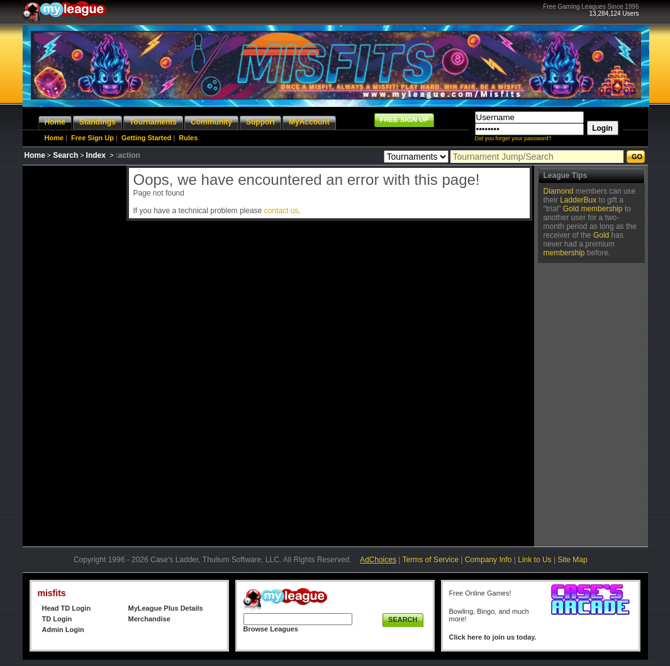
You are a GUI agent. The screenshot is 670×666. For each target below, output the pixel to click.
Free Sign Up (92, 138)
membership (601, 208)
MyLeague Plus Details (165, 608)
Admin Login (63, 629)
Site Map (572, 559)
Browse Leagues (270, 629)
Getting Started (146, 138)
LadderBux (578, 200)
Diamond (559, 191)
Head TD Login (66, 608)
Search (65, 155)
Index (96, 155)
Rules (188, 138)
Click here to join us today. (493, 637)
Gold (571, 208)
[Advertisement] (73, 354)
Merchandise (149, 619)
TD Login (57, 619)
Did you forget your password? (513, 138)
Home (54, 138)
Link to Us (534, 559)
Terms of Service (431, 559)
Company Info (488, 559)
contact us (281, 210)
